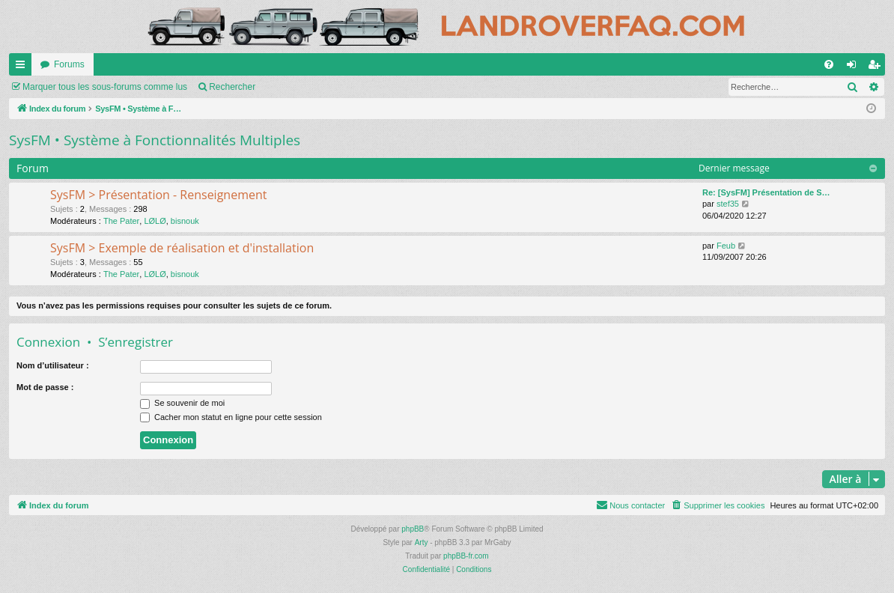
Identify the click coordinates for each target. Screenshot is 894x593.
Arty (421, 542)
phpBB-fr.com (466, 556)
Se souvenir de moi (182, 402)
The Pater (121, 220)
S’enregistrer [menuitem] (877, 67)
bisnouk (185, 220)
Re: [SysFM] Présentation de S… (766, 192)
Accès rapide (23, 67)
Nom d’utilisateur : (52, 365)
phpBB (412, 529)
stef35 (728, 203)
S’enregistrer (135, 341)
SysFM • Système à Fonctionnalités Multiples (154, 140)
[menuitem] (829, 64)
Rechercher (232, 87)
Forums (69, 64)
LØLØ (154, 220)
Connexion (48, 341)
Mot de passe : (44, 387)
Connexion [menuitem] (855, 67)
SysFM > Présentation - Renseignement (158, 194)
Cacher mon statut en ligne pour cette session (231, 417)
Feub (726, 245)
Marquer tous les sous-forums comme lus (104, 87)
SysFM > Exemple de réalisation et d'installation (182, 248)
